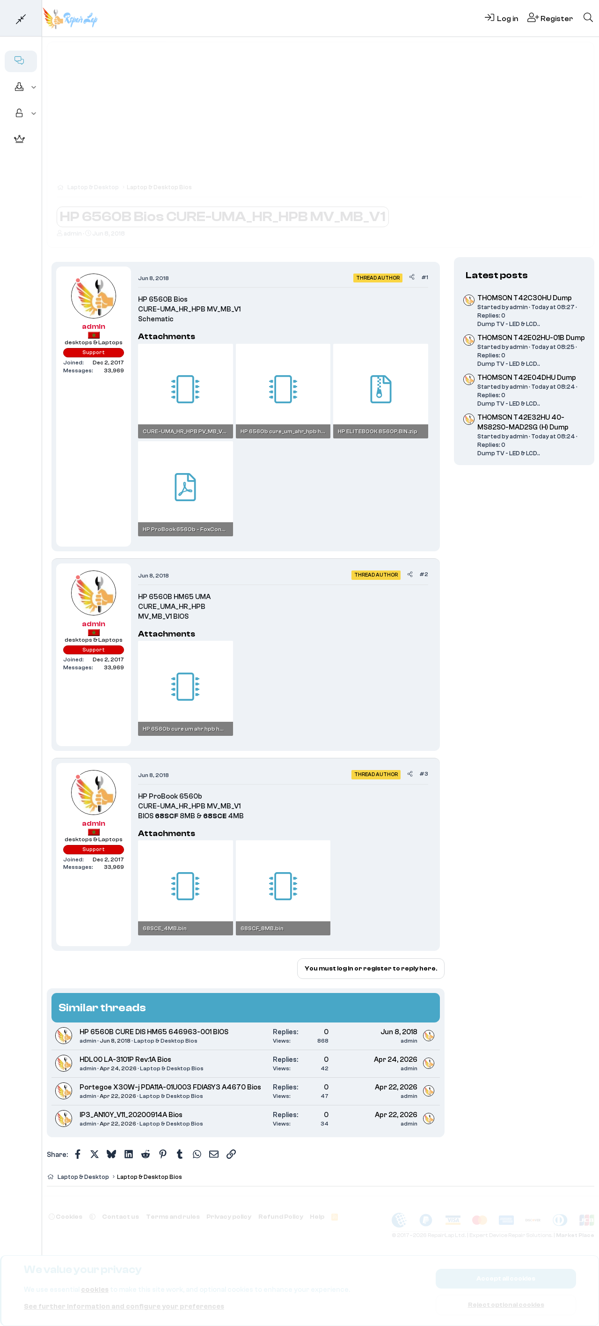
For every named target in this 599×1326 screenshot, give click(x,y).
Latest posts (497, 275)
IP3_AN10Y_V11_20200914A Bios (131, 1115)
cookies (95, 1290)
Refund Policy (280, 1216)
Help (317, 1216)
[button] (34, 87)
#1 (424, 277)
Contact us (120, 1216)
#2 (423, 574)
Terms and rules (173, 1216)
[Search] (588, 18)
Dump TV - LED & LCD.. (508, 323)
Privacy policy (228, 1216)
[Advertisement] (320, 117)
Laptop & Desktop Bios (165, 1040)
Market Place (575, 1235)
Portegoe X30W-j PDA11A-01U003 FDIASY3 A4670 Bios (170, 1087)
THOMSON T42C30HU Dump (524, 298)
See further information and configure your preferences (124, 1307)
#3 (423, 773)
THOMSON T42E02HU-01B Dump (531, 338)
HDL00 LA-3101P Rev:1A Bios (125, 1060)
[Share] (412, 277)
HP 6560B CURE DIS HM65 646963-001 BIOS (154, 1032)
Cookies (65, 1216)
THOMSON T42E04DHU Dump (526, 378)
